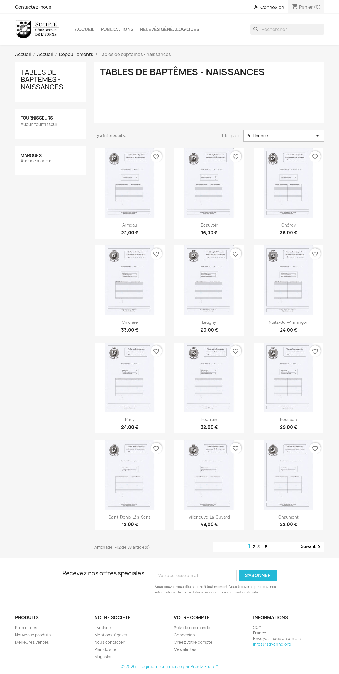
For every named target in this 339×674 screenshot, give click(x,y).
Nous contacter (109, 642)
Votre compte (191, 617)
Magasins (103, 656)
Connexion (184, 634)
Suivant (311, 546)
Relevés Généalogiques (169, 29)
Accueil (84, 29)
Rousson (288, 419)
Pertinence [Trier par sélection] (284, 135)
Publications (117, 29)
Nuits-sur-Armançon (288, 322)
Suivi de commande (192, 627)
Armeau (129, 225)
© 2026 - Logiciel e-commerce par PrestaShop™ (169, 667)
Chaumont (288, 517)
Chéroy (288, 225)
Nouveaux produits (33, 634)
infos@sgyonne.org (272, 644)
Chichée (130, 322)
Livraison (102, 627)
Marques (31, 156)
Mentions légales (110, 634)
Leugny (209, 322)
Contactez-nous (33, 7)
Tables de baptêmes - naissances (42, 79)
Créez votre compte (193, 642)
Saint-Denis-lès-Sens (130, 517)
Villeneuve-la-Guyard (209, 517)
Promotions (26, 627)
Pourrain (209, 419)
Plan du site (105, 649)
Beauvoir (209, 225)
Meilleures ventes (32, 642)
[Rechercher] (287, 29)
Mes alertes (185, 649)
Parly (130, 419)
